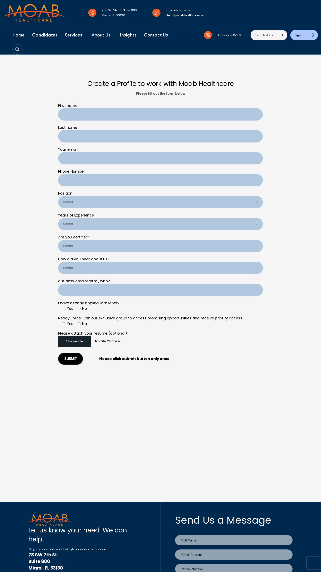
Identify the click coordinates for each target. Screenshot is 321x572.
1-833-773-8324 (228, 35)
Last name (160, 133)
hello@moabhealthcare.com (85, 549)
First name (160, 112)
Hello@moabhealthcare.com (186, 15)
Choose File (74, 341)
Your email (160, 155)
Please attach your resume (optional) (160, 340)
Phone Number (160, 177)
